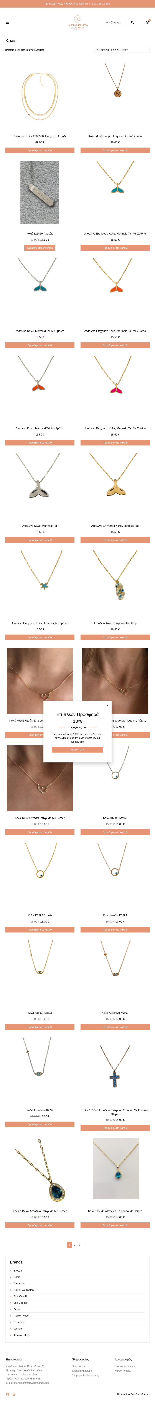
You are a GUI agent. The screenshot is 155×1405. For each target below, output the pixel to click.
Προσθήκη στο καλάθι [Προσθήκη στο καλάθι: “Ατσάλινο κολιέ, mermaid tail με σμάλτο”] (39, 345)
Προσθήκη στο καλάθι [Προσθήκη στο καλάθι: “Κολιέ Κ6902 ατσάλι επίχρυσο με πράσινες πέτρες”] (115, 734)
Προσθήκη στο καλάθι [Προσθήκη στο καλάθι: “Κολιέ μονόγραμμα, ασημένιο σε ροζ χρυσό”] (115, 150)
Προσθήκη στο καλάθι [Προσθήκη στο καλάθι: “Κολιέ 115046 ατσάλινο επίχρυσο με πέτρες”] (115, 1225)
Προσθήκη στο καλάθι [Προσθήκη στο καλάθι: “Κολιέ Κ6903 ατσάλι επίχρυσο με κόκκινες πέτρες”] (39, 734)
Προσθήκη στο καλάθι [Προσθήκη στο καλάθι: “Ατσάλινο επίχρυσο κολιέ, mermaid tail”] (115, 540)
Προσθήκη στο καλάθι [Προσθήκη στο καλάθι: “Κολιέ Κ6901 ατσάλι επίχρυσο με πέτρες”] (39, 832)
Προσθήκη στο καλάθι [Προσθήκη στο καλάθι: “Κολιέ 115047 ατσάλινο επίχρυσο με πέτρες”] (39, 1225)
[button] (7, 22)
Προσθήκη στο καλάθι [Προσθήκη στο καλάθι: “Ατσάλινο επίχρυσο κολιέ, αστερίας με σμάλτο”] (39, 637)
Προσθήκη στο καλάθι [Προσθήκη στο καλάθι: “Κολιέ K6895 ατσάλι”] (39, 929)
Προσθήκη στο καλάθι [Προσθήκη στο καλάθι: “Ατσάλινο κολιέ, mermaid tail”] (39, 540)
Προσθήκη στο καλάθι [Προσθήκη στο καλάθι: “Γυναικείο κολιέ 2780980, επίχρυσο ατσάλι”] (39, 150)
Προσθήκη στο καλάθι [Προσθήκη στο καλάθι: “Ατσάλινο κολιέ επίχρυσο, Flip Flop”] (115, 637)
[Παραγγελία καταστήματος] (122, 50)
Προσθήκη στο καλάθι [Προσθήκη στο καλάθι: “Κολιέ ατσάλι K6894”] (115, 929)
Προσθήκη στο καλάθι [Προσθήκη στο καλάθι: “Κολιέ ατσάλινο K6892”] (39, 1124)
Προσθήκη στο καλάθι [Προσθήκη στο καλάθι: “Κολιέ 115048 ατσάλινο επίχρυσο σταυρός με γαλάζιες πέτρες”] (115, 1128)
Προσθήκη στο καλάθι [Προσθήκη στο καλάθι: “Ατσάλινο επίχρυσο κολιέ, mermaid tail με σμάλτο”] (115, 247)
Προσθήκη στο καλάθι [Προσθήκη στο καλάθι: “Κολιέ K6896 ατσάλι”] (115, 832)
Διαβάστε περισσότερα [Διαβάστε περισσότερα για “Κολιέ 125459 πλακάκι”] (40, 247)
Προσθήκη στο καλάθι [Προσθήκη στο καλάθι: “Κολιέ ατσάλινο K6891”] (115, 1027)
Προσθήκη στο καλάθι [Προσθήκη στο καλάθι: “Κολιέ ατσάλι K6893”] (39, 1027)
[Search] (132, 22)
